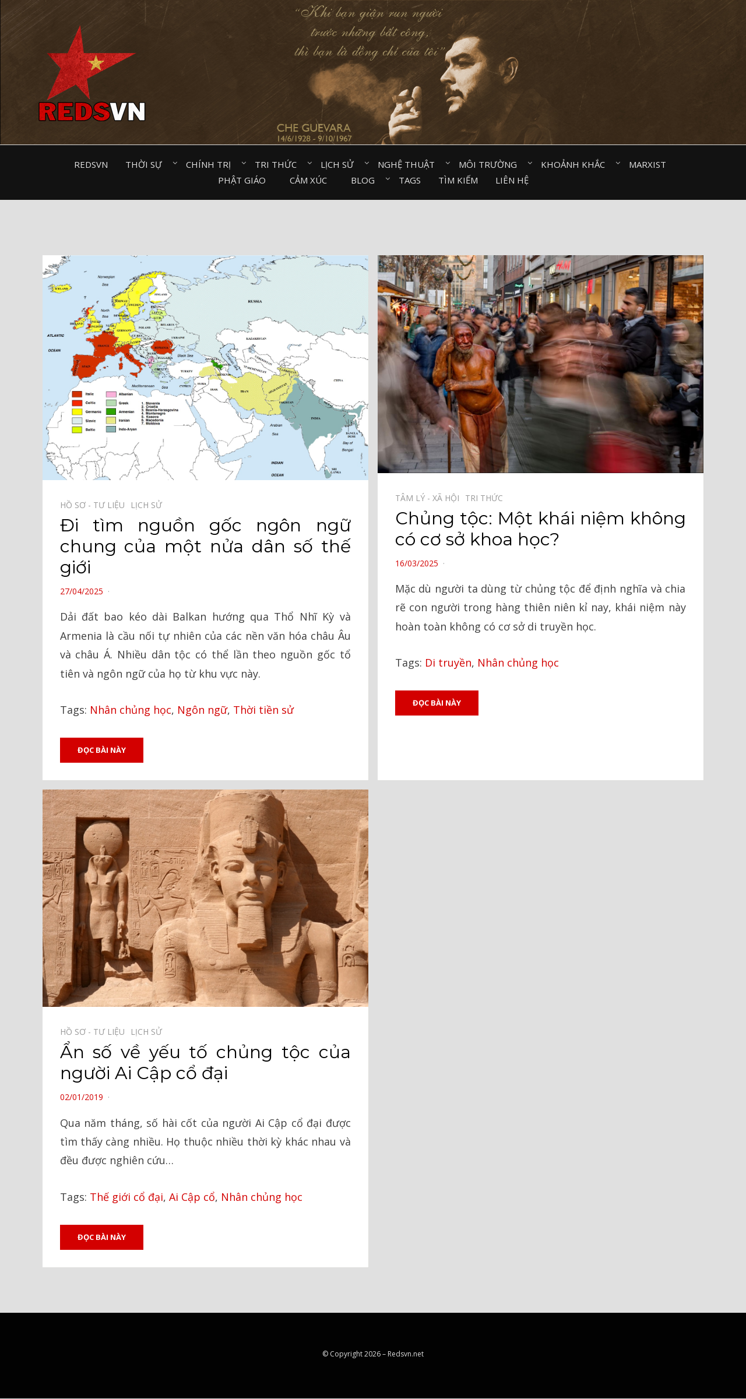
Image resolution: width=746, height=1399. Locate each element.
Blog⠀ (366, 180)
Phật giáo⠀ (245, 180)
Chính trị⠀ (211, 164)
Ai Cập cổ (192, 1197)
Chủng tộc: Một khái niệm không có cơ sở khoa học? (540, 529)
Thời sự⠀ (146, 164)
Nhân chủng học (130, 710)
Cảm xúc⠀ (311, 180)
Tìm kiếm (458, 180)
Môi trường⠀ (491, 164)
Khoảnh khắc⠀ (576, 164)
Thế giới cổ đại (126, 1197)
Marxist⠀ (651, 164)
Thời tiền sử (263, 710)
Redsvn (91, 164)
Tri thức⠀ (279, 164)
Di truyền (448, 662)
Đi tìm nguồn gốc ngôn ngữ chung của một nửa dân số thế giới (205, 546)
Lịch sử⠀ (340, 164)
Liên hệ (512, 180)
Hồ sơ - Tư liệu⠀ (95, 504)
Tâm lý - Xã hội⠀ (430, 497)
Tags (410, 180)
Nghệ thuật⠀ (409, 164)
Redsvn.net (406, 1355)
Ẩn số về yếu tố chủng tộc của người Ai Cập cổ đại (205, 1063)
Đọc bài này (102, 750)
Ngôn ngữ (202, 710)
